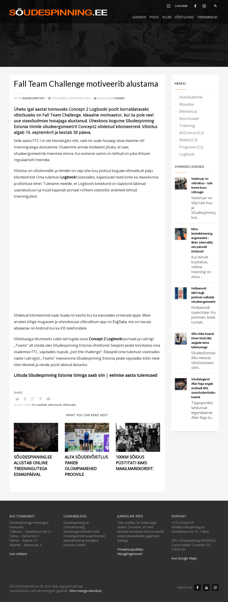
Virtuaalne (55, 404)
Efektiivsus (188, 111)
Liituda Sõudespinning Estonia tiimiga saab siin (59, 375)
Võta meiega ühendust (85, 591)
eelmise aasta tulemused (133, 375)
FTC (34, 404)
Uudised (119, 98)
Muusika (186, 104)
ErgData (119, 321)
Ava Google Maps (184, 558)
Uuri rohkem (18, 554)
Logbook (42, 404)
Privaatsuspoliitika (130, 549)
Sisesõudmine (190, 97)
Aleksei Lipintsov (33, 98)
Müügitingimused (129, 554)
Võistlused (69, 404)
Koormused (189, 118)
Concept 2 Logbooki (105, 338)
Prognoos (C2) (191, 147)
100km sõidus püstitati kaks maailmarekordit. (135, 462)
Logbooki (68, 177)
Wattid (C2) (188, 139)
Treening (187, 125)
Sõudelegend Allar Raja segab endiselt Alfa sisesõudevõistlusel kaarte (204, 388)
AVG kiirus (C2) (191, 132)
